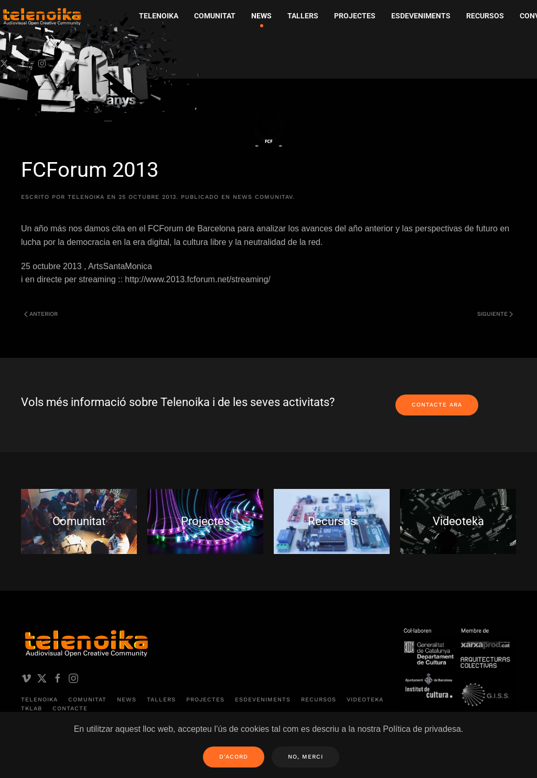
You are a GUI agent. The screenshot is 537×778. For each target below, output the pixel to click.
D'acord (233, 756)
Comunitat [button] (214, 16)
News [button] (261, 16)
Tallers (302, 16)
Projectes (205, 699)
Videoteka (365, 699)
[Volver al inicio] (102, 66)
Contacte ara (437, 404)
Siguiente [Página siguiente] (495, 314)
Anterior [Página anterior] (41, 314)
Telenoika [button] (158, 16)
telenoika (86, 197)
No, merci (305, 756)
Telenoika (39, 699)
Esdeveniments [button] (420, 16)
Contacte (70, 708)
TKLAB (31, 708)
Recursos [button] (485, 16)
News (126, 699)
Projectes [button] (354, 16)
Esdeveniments (263, 699)
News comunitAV (263, 197)
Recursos (318, 699)
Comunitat (87, 699)
